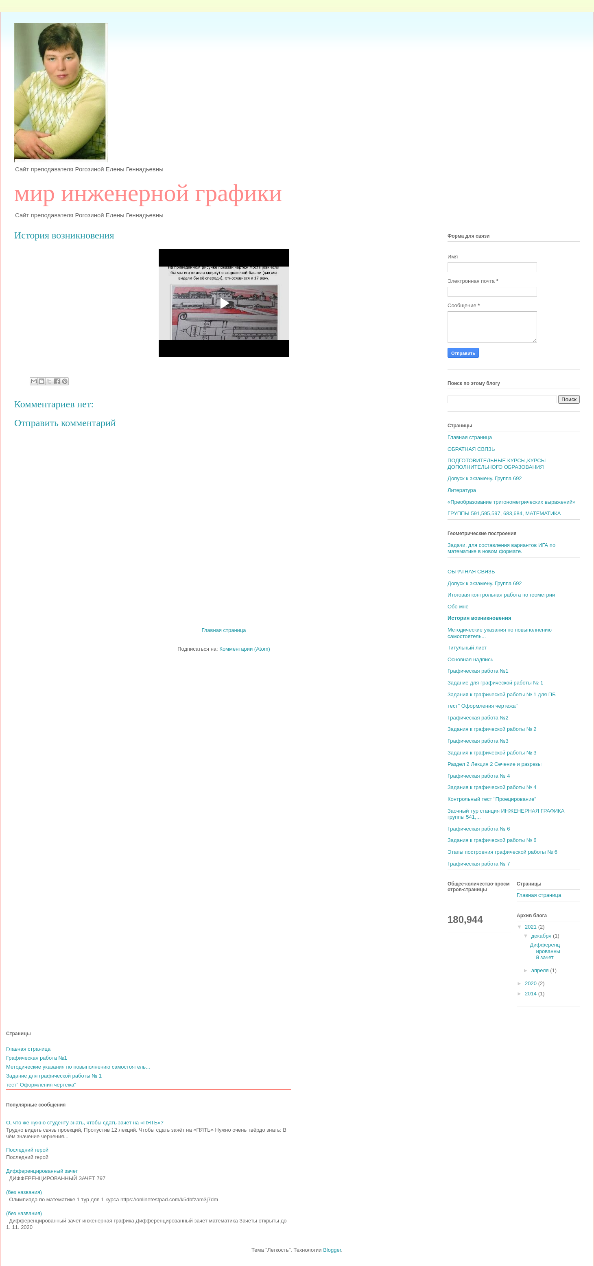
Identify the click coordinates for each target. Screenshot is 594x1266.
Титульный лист (467, 648)
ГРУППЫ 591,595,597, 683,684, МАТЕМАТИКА (504, 513)
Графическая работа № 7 (479, 864)
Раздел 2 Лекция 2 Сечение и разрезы (495, 764)
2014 (531, 993)
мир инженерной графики (148, 192)
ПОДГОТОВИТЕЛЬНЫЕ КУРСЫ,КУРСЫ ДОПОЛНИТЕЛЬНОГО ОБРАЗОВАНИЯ (497, 463)
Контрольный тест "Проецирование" (492, 799)
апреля (540, 970)
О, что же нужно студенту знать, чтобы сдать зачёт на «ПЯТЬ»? (85, 1123)
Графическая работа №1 (478, 671)
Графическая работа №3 (478, 741)
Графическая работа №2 (478, 718)
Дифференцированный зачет (545, 951)
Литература (462, 490)
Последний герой (27, 1150)
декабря (542, 936)
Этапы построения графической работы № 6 (502, 852)
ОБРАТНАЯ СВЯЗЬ (471, 449)
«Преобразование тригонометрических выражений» (511, 502)
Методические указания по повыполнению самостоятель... (78, 1067)
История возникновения (479, 618)
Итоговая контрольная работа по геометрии (501, 595)
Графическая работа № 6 (479, 829)
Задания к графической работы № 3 (492, 753)
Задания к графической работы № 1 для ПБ (502, 694)
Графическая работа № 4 (479, 776)
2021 (531, 927)
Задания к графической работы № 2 (492, 729)
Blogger (332, 1250)
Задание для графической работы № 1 (495, 683)
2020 (531, 983)
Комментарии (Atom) (244, 649)
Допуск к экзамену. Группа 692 (485, 478)
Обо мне (458, 606)
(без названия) (24, 1192)
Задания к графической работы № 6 (492, 840)
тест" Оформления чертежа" (483, 706)
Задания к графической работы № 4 (492, 787)
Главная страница (223, 630)
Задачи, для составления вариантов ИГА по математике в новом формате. (501, 548)
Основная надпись (471, 659)
